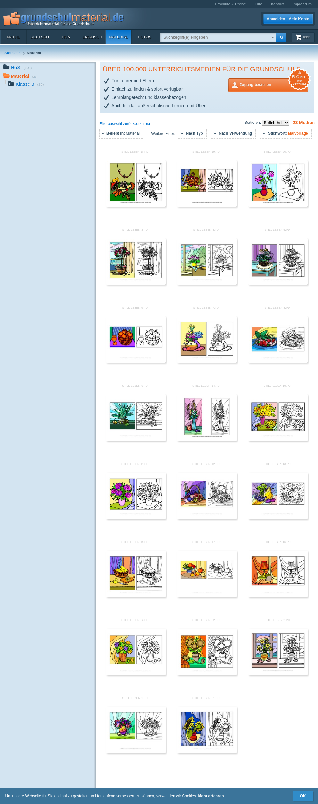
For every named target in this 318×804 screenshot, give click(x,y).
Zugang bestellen (274, 84)
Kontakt (277, 4)
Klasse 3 (26, 85)
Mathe (13, 37)
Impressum (302, 4)
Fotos (144, 37)
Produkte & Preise (230, 4)
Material (118, 37)
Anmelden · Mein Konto (288, 19)
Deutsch (39, 37)
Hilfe (258, 4)
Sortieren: (253, 122)
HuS (66, 37)
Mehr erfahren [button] (211, 796)
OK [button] (303, 796)
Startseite (12, 53)
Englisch (92, 37)
